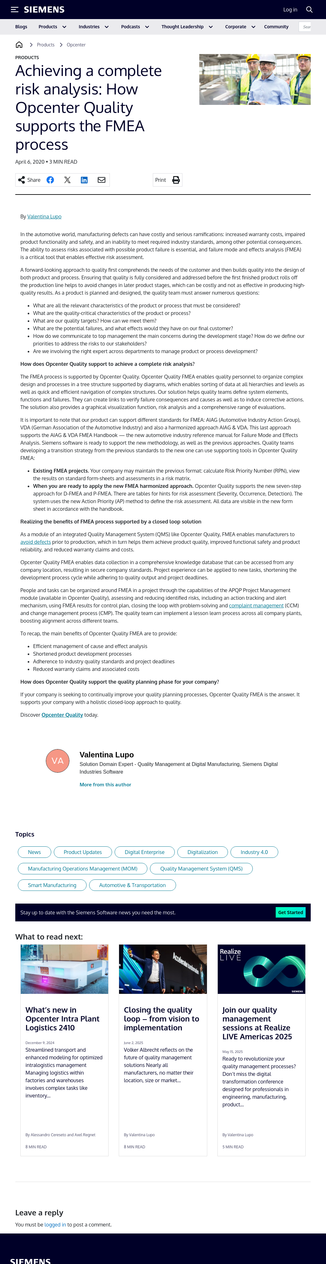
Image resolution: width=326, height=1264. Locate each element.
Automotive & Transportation (132, 885)
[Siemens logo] (44, 9)
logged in (55, 1224)
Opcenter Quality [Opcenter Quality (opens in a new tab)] (62, 715)
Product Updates (83, 852)
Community (276, 26)
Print (160, 180)
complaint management (256, 605)
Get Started (290, 912)
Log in (290, 9)
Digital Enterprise (145, 852)
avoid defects (35, 542)
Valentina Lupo (44, 216)
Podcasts (130, 26)
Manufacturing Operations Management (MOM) (82, 868)
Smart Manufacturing (52, 885)
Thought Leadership (183, 26)
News (34, 852)
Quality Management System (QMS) (201, 868)
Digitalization (203, 852)
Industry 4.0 (254, 852)
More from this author (105, 785)
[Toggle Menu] (14, 9)
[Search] (309, 9)
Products (48, 26)
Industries (89, 26)
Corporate (235, 26)
